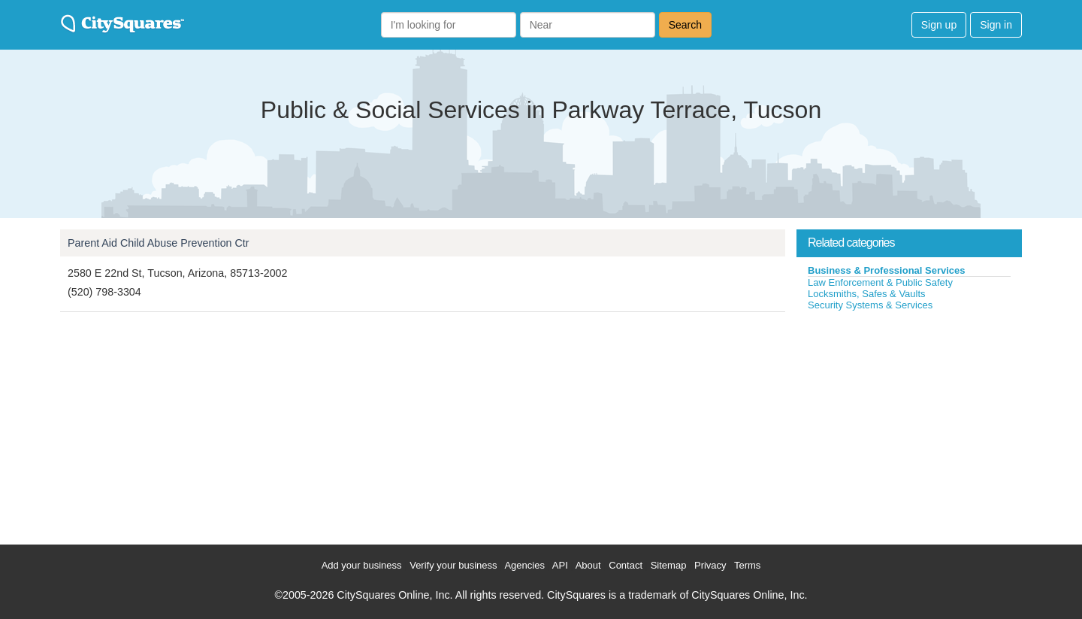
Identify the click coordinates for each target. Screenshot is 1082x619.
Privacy (710, 565)
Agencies (524, 565)
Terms (747, 565)
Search (685, 25)
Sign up (939, 25)
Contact (625, 565)
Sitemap (669, 565)
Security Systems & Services (870, 305)
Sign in (996, 25)
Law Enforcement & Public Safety (880, 282)
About (588, 565)
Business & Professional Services (887, 270)
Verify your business (453, 565)
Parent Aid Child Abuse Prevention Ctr (158, 243)
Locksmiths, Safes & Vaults (867, 293)
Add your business (362, 565)
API (560, 565)
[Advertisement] (909, 424)
